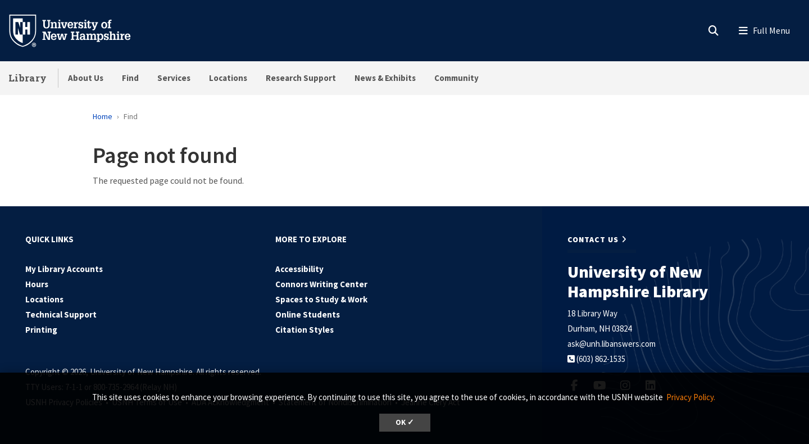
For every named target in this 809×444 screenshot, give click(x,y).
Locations (228, 78)
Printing (41, 329)
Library (27, 77)
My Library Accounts (64, 269)
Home (102, 116)
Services (173, 78)
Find (130, 78)
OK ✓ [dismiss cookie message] (405, 422)
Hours (36, 284)
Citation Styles (304, 329)
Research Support (301, 78)
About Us (85, 78)
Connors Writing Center (321, 284)
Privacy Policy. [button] (690, 397)
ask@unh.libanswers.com (611, 343)
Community (456, 78)
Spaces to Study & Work (321, 299)
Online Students (307, 314)
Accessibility (299, 269)
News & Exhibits (385, 78)
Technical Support (61, 314)
